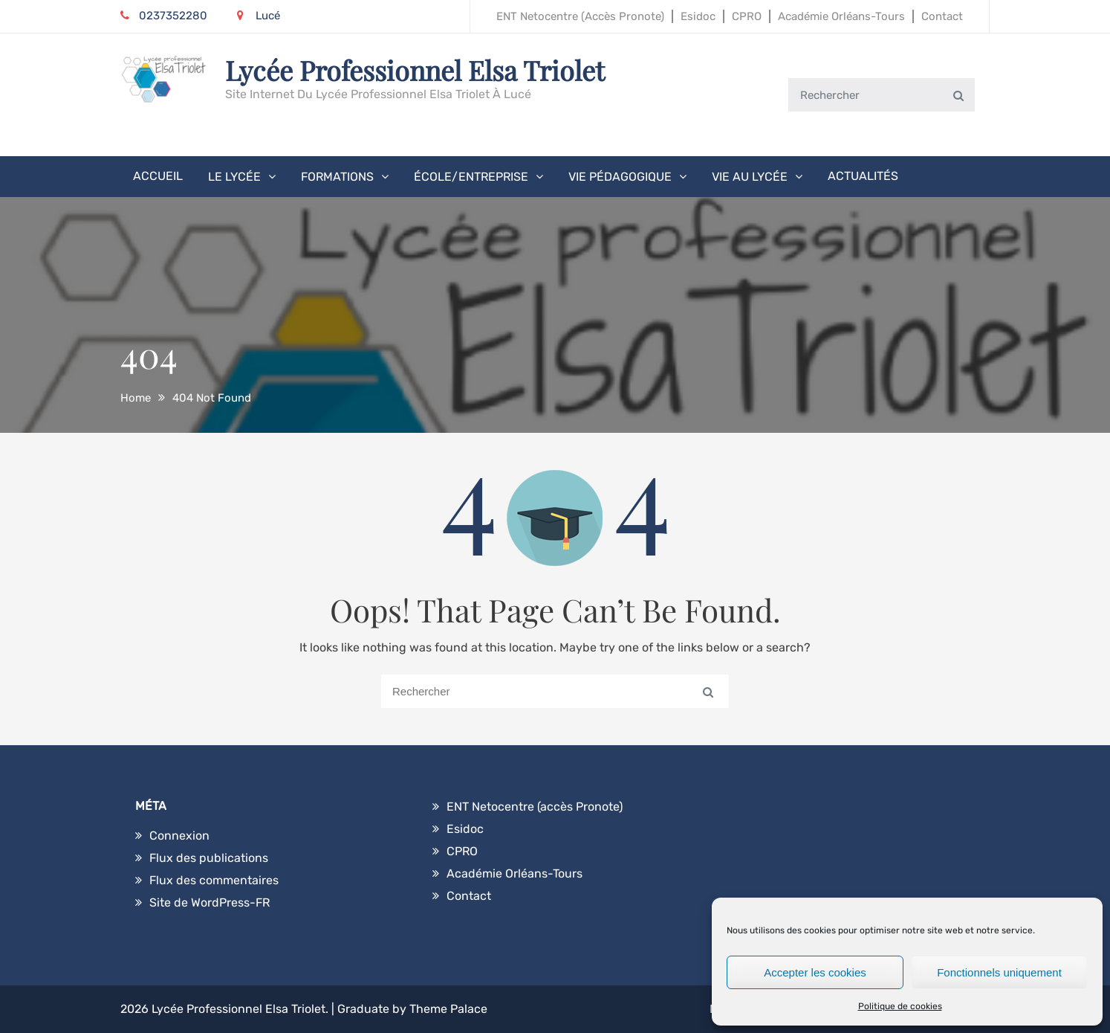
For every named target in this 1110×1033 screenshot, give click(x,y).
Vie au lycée (750, 177)
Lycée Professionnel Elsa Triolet (415, 70)
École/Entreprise (471, 177)
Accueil (158, 176)
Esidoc (698, 16)
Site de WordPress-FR (209, 902)
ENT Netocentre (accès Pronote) (580, 16)
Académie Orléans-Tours (841, 16)
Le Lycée (234, 177)
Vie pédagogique (620, 177)
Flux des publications (208, 858)
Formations (337, 177)
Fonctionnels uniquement (999, 972)
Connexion (179, 835)
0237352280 (163, 15)
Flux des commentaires (214, 880)
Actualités (863, 176)
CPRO (747, 16)
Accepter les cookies (815, 972)
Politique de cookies (900, 1006)
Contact (942, 16)
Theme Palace (448, 1009)
